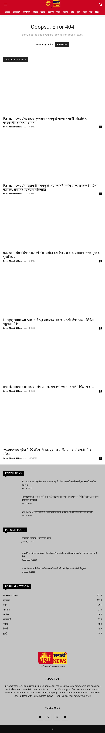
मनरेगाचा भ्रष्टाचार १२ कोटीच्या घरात (36, 538)
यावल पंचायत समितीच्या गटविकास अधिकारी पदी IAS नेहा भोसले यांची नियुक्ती (54, 568)
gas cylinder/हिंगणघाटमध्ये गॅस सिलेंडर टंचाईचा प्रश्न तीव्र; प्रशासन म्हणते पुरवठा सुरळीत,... (58, 512)
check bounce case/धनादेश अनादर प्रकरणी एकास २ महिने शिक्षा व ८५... (49, 387)
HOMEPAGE (62, 45)
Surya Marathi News (12, 127)
